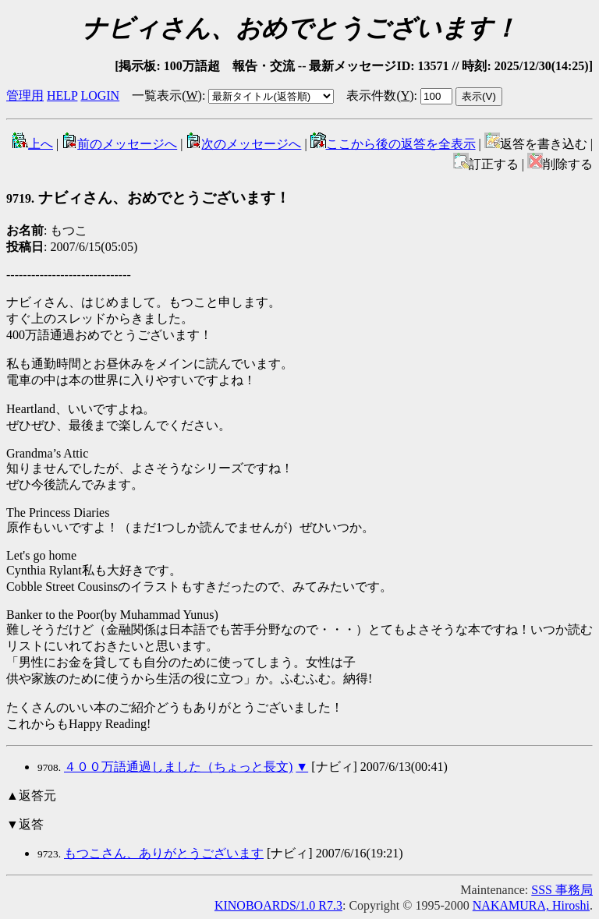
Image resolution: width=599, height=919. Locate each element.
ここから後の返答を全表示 (393, 143)
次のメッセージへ (243, 143)
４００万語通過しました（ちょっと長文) (178, 766)
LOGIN (99, 95)
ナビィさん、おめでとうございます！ (148, 197)
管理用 (25, 95)
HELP (62, 95)
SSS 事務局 (562, 889)
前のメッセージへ (119, 143)
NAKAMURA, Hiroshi (531, 905)
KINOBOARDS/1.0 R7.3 (278, 905)
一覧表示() (167, 95)
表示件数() (379, 95)
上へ (32, 143)
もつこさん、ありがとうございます (164, 853)
